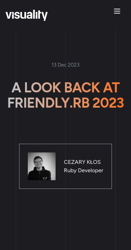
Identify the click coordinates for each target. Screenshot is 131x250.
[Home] (27, 15)
